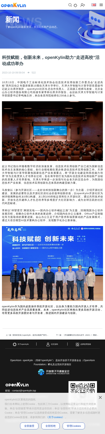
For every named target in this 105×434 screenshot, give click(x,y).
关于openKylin (21, 344)
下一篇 (78, 335)
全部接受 (29, 425)
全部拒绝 (50, 425)
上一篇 (28, 335)
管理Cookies (74, 425)
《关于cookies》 (55, 417)
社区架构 (52, 344)
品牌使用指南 (83, 344)
